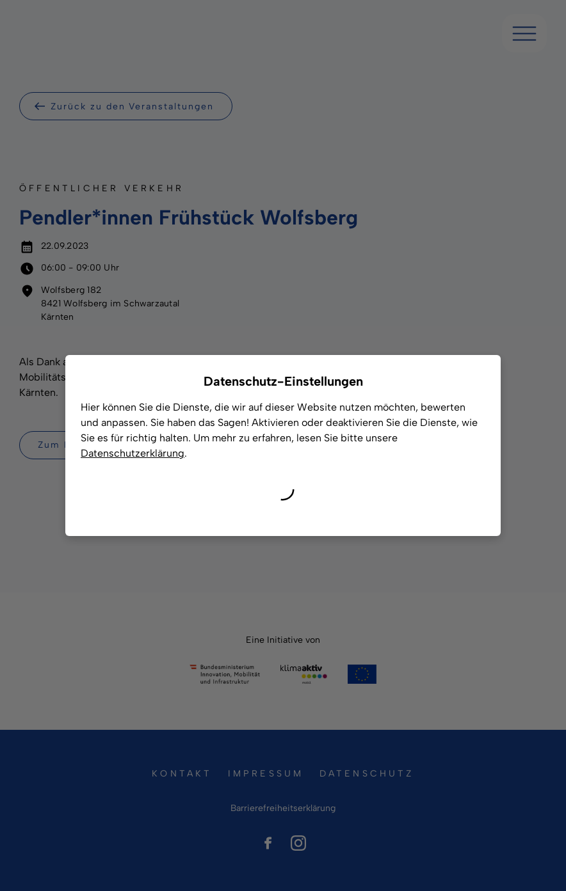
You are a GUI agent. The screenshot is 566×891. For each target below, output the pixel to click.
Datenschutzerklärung (132, 453)
